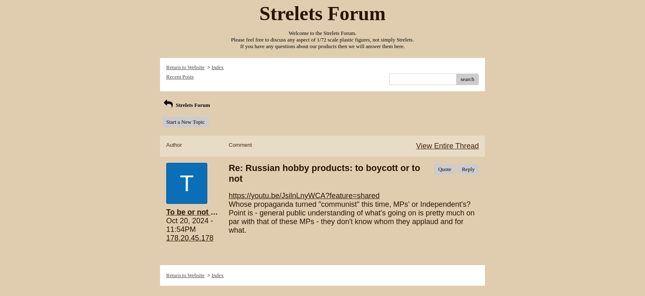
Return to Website (185, 67)
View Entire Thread (447, 146)
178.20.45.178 (189, 238)
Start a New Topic (185, 122)
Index (217, 67)
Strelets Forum (186, 105)
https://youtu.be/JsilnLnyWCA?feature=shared (304, 196)
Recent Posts (180, 77)
